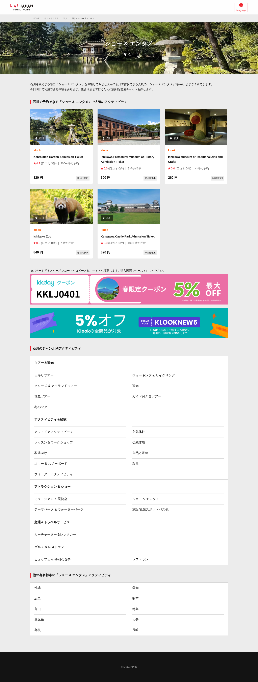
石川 (65, 18)
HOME (36, 18)
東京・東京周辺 (51, 18)
